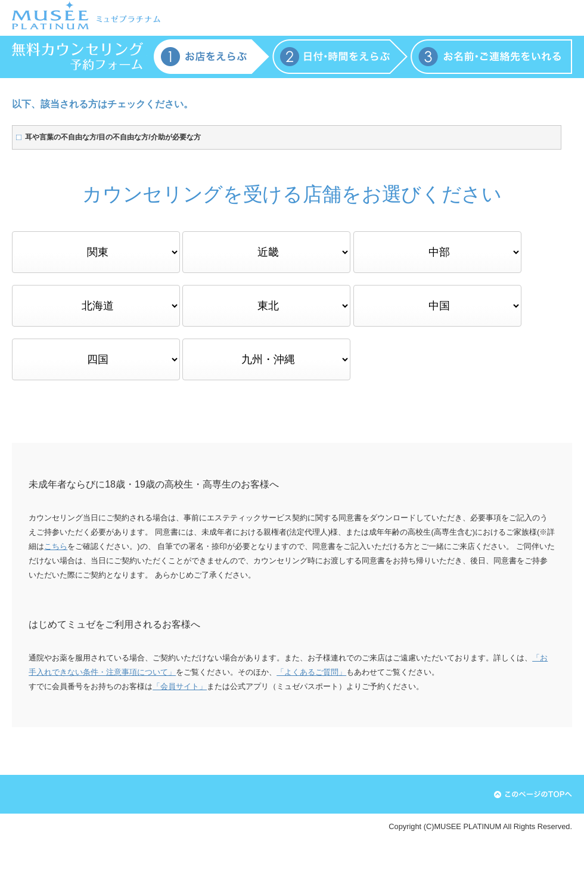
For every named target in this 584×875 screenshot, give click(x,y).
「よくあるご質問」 (311, 672)
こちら (55, 546)
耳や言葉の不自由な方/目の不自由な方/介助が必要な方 (113, 137)
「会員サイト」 (180, 686)
